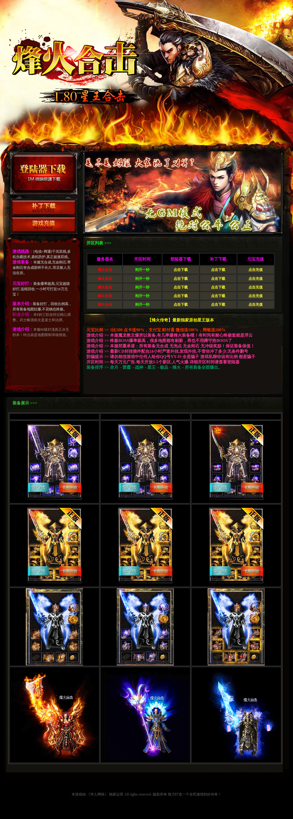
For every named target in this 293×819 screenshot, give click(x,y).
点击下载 (181, 270)
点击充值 (255, 270)
